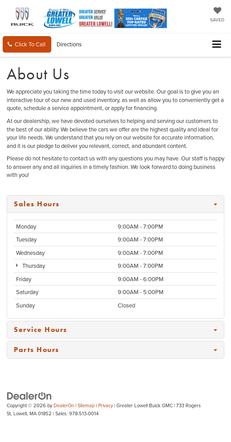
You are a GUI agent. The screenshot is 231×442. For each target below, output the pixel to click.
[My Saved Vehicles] (217, 15)
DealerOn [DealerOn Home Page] (64, 405)
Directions (69, 44)
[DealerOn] (29, 395)
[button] (27, 44)
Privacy (105, 405)
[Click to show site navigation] (217, 44)
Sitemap (86, 405)
